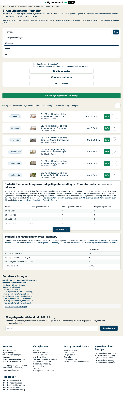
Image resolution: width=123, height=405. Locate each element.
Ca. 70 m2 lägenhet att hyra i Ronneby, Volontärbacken (54, 115)
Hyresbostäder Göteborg (105, 355)
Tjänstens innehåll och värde (45, 359)
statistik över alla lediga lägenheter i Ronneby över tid (48, 198)
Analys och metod (71, 350)
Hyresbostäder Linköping (13, 383)
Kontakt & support (40, 352)
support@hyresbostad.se (13, 359)
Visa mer (59, 229)
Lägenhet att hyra (24, 6)
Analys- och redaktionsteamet (76, 361)
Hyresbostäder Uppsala (104, 360)
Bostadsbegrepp (71, 359)
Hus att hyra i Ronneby (11, 287)
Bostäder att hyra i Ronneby (14, 285)
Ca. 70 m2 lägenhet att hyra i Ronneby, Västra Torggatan (54, 127)
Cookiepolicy (38, 366)
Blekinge (38, 6)
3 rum (56, 6)
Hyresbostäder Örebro (11, 381)
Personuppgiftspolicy (42, 364)
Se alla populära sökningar (16, 307)
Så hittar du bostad (61, 71)
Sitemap (36, 368)
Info (107, 116)
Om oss (36, 350)
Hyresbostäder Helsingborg (13, 385)
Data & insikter (70, 352)
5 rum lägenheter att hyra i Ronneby (17, 298)
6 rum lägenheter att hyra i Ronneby (17, 301)
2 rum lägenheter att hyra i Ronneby (17, 294)
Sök (116, 32)
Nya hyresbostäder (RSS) (44, 370)
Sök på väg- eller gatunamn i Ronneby (18, 280)
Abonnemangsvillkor (41, 355)
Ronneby (47, 6)
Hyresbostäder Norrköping (13, 390)
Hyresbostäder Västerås (105, 362)
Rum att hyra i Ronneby (12, 289)
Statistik (67, 357)
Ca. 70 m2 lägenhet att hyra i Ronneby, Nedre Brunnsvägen (55, 138)
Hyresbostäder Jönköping (13, 387)
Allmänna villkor (39, 357)
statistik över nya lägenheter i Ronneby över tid (46, 243)
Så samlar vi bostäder (42, 361)
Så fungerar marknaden (61, 77)
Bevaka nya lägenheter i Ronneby (61, 95)
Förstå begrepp (62, 83)
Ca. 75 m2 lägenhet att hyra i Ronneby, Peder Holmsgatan (54, 174)
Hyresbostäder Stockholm (105, 353)
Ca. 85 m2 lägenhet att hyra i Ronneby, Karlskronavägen (55, 150)
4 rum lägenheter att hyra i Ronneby (17, 296)
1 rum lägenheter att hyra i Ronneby (17, 292)
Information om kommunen (14, 283)
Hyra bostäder (8, 6)
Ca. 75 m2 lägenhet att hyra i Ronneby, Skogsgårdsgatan (54, 162)
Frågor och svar (70, 355)
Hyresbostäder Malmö (104, 358)
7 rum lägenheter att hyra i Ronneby (17, 303)
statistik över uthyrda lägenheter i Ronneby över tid (35, 200)
